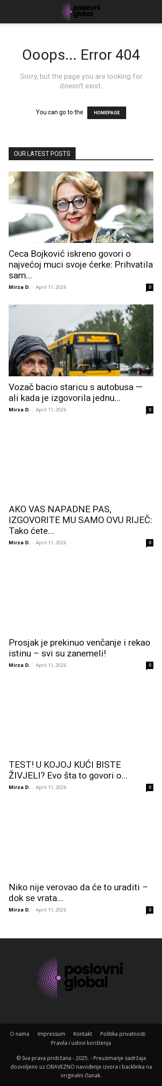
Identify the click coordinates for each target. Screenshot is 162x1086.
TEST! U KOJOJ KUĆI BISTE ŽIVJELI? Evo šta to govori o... (68, 770)
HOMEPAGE (107, 113)
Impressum (51, 1034)
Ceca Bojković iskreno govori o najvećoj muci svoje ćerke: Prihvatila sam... (81, 265)
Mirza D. (19, 287)
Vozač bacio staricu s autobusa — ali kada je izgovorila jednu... (76, 392)
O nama (19, 1034)
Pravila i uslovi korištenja (81, 1043)
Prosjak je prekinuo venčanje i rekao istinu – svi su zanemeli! (79, 648)
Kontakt (82, 1034)
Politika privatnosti (123, 1034)
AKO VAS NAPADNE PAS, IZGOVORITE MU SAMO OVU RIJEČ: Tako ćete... (80, 520)
